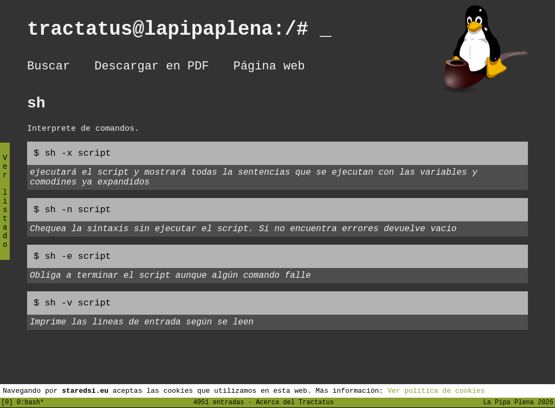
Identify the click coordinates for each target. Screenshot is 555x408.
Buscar (48, 68)
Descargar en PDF (151, 68)
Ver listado (5, 210)
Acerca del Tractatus (295, 401)
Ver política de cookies (436, 390)
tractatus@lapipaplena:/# (179, 31)
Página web (269, 68)
